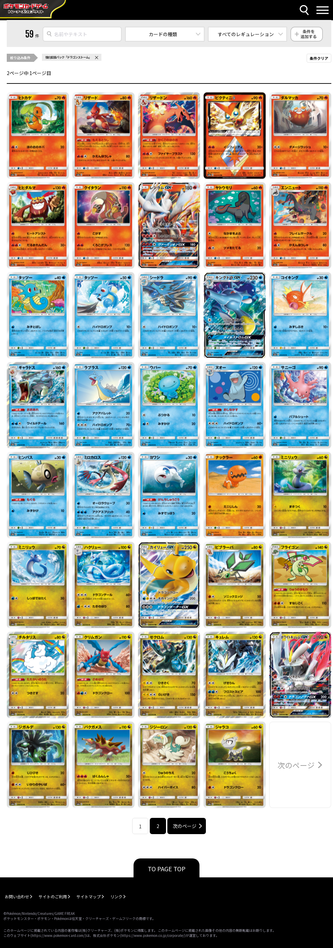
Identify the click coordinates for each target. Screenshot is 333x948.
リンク (116, 896)
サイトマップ (88, 896)
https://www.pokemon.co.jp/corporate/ (152, 935)
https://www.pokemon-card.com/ (58, 935)
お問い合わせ (17, 896)
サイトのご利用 (53, 896)
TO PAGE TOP (167, 868)
